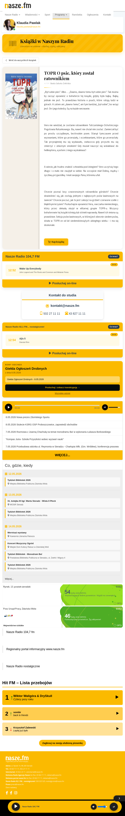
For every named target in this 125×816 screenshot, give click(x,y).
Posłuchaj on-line (62, 283)
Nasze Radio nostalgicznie (23, 666)
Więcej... (62, 455)
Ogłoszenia (92, 14)
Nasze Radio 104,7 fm (20, 632)
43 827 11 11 (77, 313)
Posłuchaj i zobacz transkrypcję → (62, 387)
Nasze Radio (12, 14)
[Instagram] (15, 792)
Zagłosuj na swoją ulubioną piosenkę (62, 743)
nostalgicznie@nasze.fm (55, 781)
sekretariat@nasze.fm (34, 772)
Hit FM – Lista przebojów (27, 682)
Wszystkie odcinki (62, 393)
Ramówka (77, 14)
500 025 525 (40, 781)
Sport (47, 14)
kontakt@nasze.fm (65, 305)
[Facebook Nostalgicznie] (11, 792)
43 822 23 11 (20, 772)
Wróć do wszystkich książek (20, 60)
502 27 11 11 (51, 313)
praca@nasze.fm (17, 784)
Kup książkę (56, 242)
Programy (61, 14)
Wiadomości (32, 14)
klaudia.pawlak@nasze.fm (28, 27)
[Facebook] (7, 792)
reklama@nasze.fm (54, 775)
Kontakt (107, 14)
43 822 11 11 (41, 775)
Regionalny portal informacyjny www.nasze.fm (35, 649)
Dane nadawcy (11, 787)
